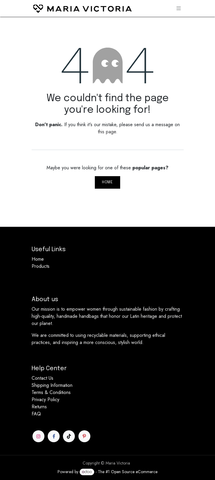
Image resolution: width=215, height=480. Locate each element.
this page (107, 131)
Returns (39, 406)
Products (41, 266)
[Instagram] (38, 436)
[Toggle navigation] (179, 8)
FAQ (36, 413)
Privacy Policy (45, 399)
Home (107, 182)
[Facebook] (54, 436)
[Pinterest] (84, 436)
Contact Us (42, 378)
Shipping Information (52, 385)
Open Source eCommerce (134, 472)
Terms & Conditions (51, 392)
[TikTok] (69, 436)
